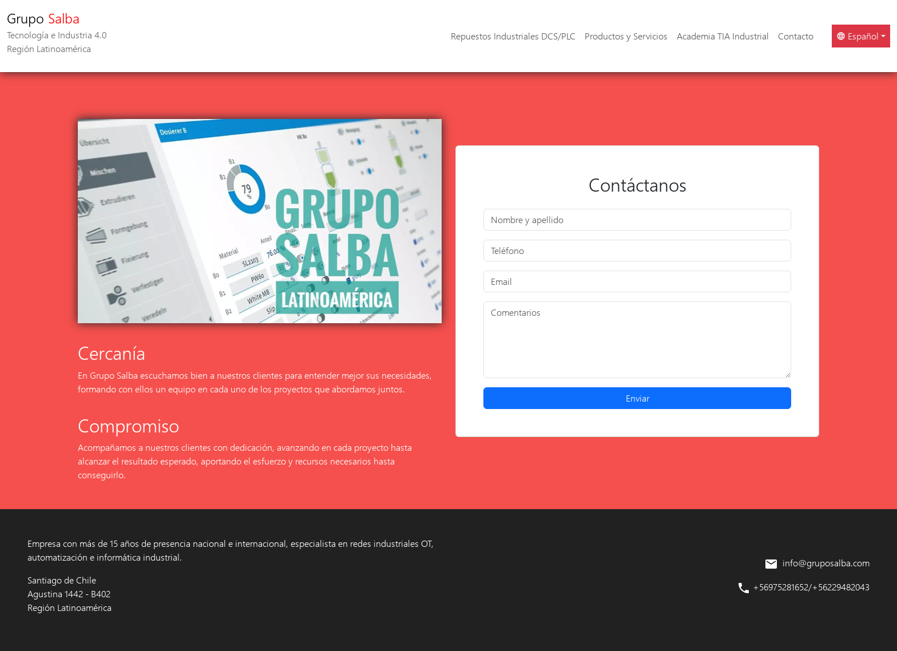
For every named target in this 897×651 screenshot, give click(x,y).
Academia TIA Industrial (723, 36)
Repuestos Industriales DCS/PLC (513, 36)
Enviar (637, 398)
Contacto (795, 36)
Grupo (56, 32)
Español (857, 36)
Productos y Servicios (626, 36)
